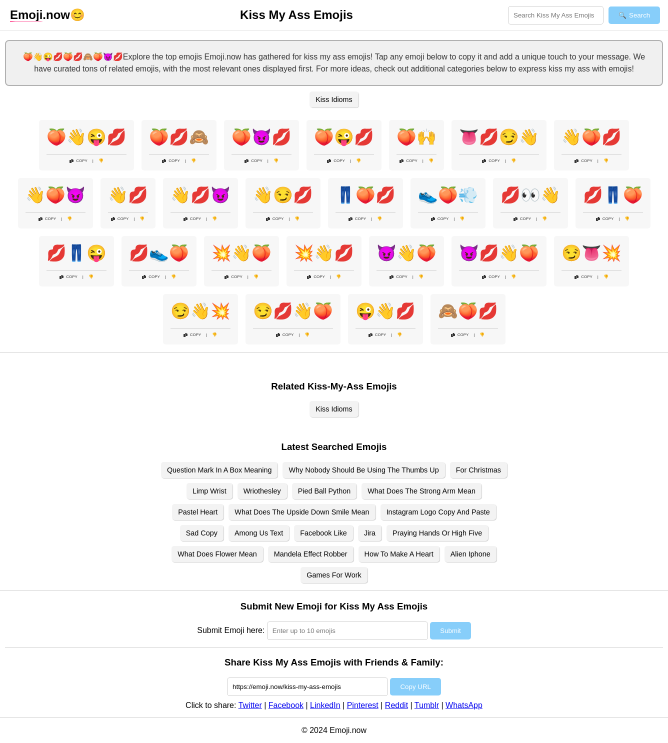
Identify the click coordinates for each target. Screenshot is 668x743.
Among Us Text (258, 533)
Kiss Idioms (334, 100)
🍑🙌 (416, 137)
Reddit (396, 705)
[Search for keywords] (556, 15)
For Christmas (478, 470)
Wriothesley (262, 491)
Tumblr (426, 705)
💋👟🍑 (159, 253)
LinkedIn (325, 705)
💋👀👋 (530, 195)
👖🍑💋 (366, 195)
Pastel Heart (198, 512)
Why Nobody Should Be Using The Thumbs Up (363, 470)
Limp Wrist (209, 491)
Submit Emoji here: (230, 630)
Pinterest (362, 705)
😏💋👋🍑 (293, 311)
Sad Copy (202, 533)
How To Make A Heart (399, 554)
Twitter (250, 705)
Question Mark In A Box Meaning (219, 470)
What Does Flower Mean (217, 554)
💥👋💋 (324, 253)
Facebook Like (323, 533)
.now (40, 15)
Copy (79, 160)
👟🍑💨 (448, 195)
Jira (370, 533)
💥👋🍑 (242, 253)
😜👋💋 (386, 311)
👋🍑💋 (592, 137)
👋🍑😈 (56, 195)
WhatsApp (464, 705)
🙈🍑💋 (468, 311)
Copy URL (415, 686)
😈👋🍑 (406, 253)
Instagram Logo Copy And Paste (438, 512)
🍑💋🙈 (179, 137)
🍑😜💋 (344, 137)
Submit (450, 630)
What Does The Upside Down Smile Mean (301, 512)
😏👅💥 (592, 253)
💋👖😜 (76, 253)
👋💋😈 (200, 195)
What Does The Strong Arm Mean (422, 491)
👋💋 (128, 195)
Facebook (286, 705)
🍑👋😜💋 (86, 137)
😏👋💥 (200, 311)
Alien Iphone (470, 554)
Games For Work (333, 575)
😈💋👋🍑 (499, 253)
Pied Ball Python (324, 491)
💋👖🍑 (613, 195)
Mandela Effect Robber (311, 554)
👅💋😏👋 (499, 137)
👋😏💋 (283, 195)
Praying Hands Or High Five (437, 533)
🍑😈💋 (262, 137)
